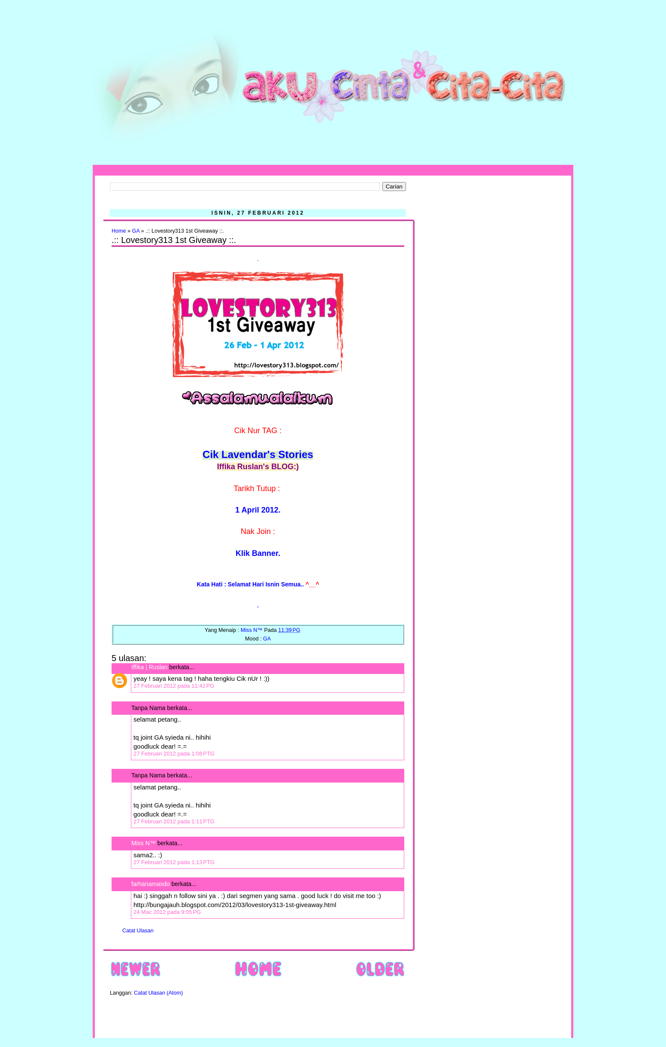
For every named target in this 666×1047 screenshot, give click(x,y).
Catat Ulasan (138, 931)
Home (119, 231)
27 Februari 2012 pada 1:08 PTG (174, 753)
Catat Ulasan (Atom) (158, 993)
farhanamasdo (150, 883)
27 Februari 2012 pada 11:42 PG (173, 686)
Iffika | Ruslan (149, 667)
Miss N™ (143, 843)
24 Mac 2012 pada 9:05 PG (167, 912)
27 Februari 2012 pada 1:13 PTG (174, 862)
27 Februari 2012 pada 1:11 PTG (174, 821)
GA (136, 231)
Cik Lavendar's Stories (258, 454)
